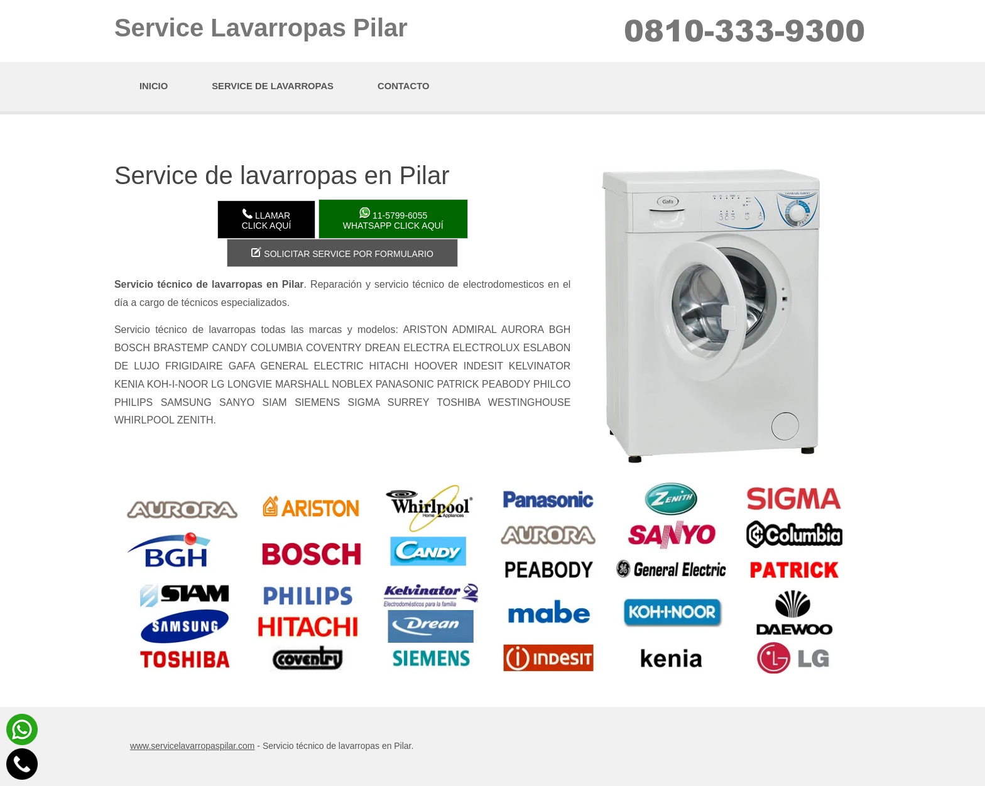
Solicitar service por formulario (342, 253)
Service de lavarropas (273, 86)
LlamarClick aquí (266, 220)
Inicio (153, 86)
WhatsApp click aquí (393, 219)
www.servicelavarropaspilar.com (192, 746)
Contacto (403, 86)
